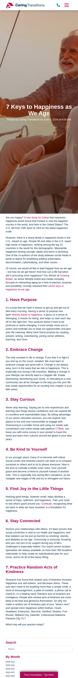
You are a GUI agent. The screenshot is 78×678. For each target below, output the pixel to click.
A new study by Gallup (36, 217)
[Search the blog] (39, 649)
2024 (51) (10, 669)
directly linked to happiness (27, 314)
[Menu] (66, 5)
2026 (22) (10, 662)
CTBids (59, 428)
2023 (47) (10, 672)
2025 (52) (10, 665)
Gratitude (46, 503)
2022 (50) (10, 676)
